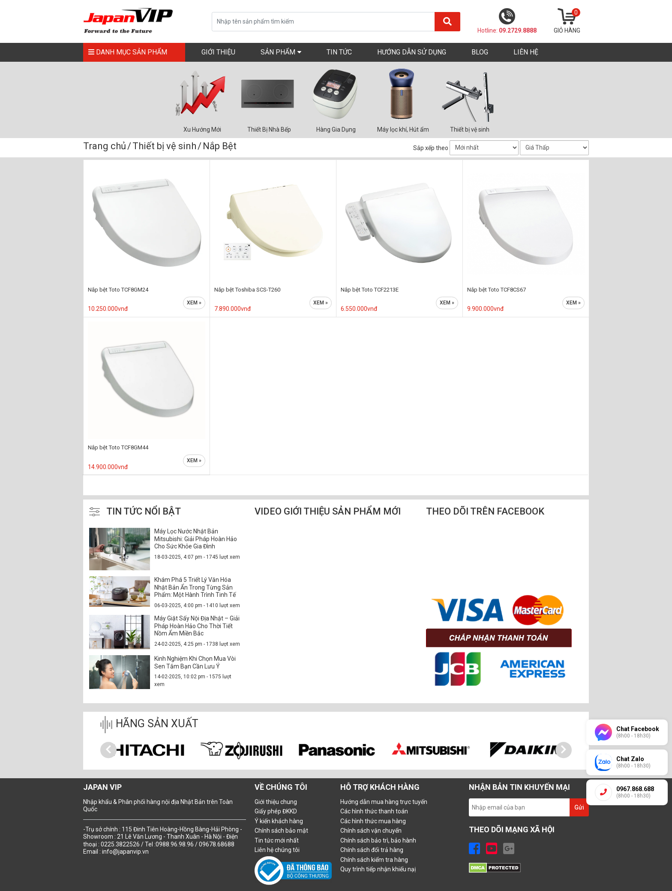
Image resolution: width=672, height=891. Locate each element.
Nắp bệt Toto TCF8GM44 (118, 447)
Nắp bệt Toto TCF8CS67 (496, 289)
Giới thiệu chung (276, 801)
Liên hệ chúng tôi (277, 849)
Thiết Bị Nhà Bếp (269, 129)
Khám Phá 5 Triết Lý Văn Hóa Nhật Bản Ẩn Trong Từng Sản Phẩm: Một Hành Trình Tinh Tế (195, 587)
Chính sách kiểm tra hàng (374, 859)
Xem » (194, 303)
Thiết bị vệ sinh (469, 129)
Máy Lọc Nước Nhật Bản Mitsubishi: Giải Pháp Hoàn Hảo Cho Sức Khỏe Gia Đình (195, 539)
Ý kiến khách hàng (279, 821)
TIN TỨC (339, 52)
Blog (479, 52)
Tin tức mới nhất (277, 840)
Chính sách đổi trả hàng (371, 849)
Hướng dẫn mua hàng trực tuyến (383, 801)
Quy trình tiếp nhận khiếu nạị (378, 869)
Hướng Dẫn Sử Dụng (411, 52)
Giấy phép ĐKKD (276, 811)
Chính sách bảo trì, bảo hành (378, 840)
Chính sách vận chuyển (371, 830)
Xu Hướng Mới (202, 129)
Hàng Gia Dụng (336, 129)
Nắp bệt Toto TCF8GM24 (118, 289)
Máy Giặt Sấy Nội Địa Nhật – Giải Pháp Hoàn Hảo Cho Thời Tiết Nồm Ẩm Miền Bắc (197, 626)
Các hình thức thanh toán (374, 811)
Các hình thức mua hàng (373, 821)
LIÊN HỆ (525, 52)
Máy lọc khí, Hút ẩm (403, 129)
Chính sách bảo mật (281, 830)
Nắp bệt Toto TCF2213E (370, 289)
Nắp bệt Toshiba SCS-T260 (247, 289)
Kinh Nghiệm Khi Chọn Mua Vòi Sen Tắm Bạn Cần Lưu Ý (195, 662)
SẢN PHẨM (281, 51)
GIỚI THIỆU (218, 52)
